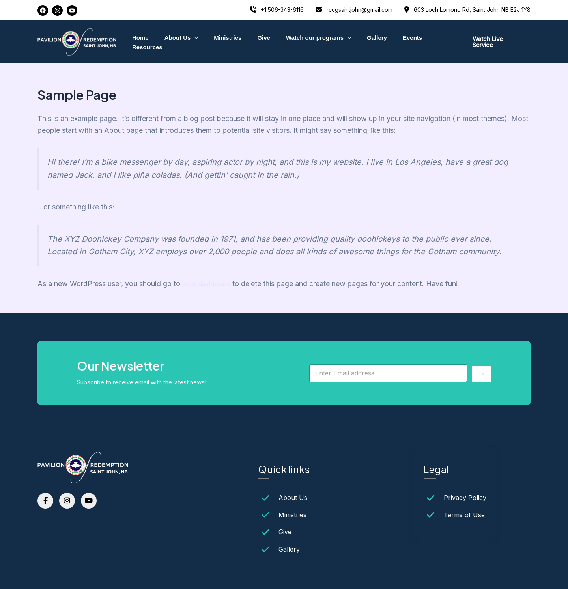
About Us (181, 42)
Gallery (361, 41)
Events (392, 41)
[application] (194, 42)
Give (256, 41)
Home (144, 41)
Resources (429, 41)
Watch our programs (306, 42)
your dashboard (208, 284)
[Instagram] (57, 10)
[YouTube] (72, 10)
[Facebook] (42, 10)
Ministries (224, 41)
